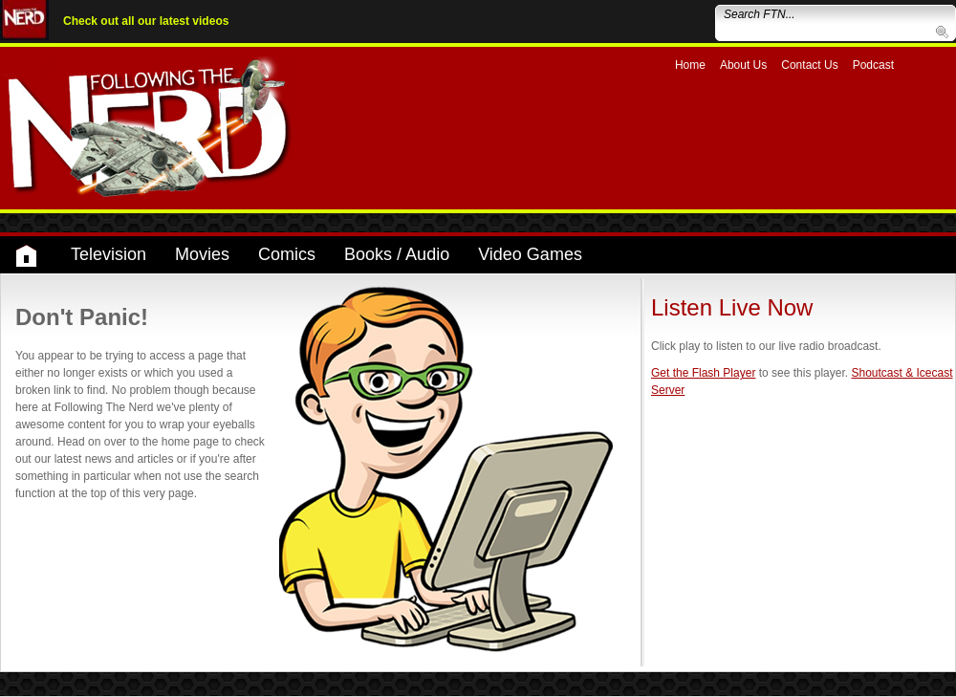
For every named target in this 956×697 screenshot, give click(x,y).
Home (690, 65)
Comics (286, 254)
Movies (202, 254)
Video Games (530, 254)
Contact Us (809, 65)
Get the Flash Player (703, 373)
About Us (743, 65)
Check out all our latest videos (145, 21)
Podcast (873, 65)
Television (108, 254)
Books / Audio (396, 254)
